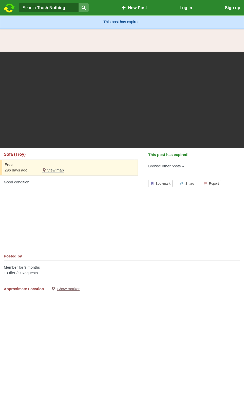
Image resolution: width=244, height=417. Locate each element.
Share (187, 183)
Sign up (232, 7)
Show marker (68, 289)
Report (211, 183)
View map (53, 170)
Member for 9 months (122, 270)
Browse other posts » (166, 166)
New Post (134, 7)
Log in (186, 7)
